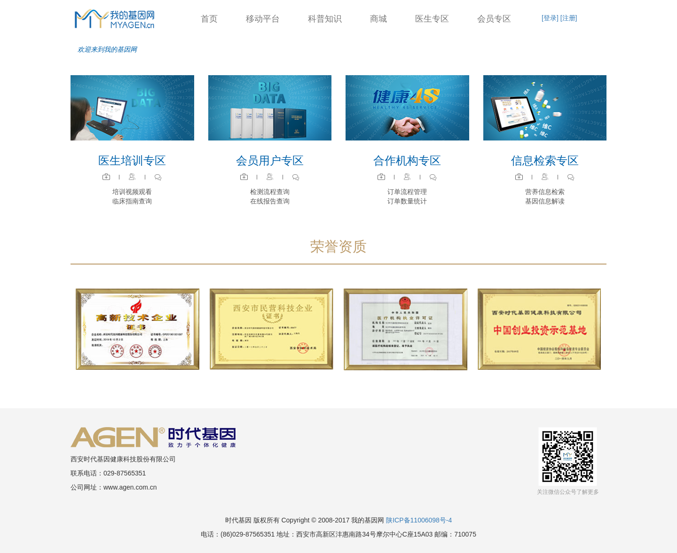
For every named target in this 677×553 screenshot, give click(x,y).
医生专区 (432, 18)
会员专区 (494, 18)
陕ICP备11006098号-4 (419, 520)
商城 (378, 18)
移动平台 (263, 18)
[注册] (568, 18)
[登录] (550, 18)
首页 (209, 18)
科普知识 (325, 18)
